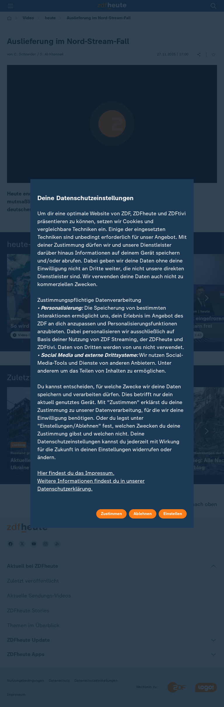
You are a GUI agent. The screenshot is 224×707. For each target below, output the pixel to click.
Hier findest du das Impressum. (75, 473)
